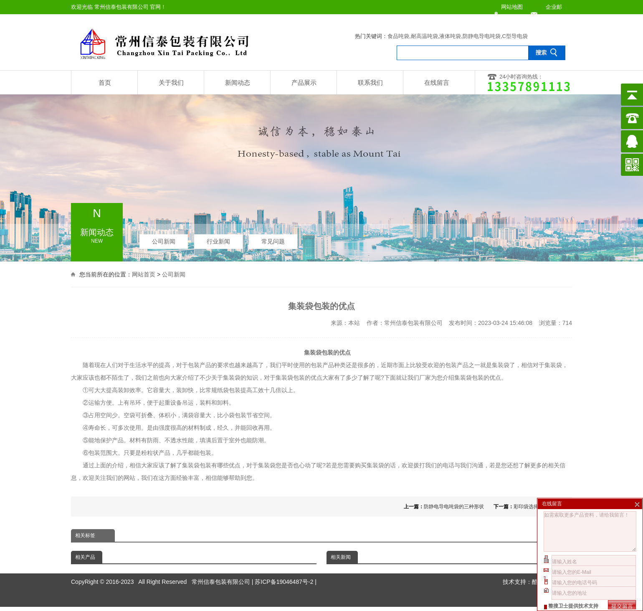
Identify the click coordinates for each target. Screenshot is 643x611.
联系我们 (370, 82)
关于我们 (171, 82)
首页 (105, 82)
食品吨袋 (398, 36)
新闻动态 (237, 82)
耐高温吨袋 (424, 36)
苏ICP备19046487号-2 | (285, 567)
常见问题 (273, 239)
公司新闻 (163, 239)
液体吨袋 (450, 36)
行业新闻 (218, 239)
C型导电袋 (515, 36)
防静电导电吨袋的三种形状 (454, 507)
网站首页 (143, 273)
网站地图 (512, 7)
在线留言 (436, 82)
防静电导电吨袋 (482, 36)
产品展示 (303, 82)
